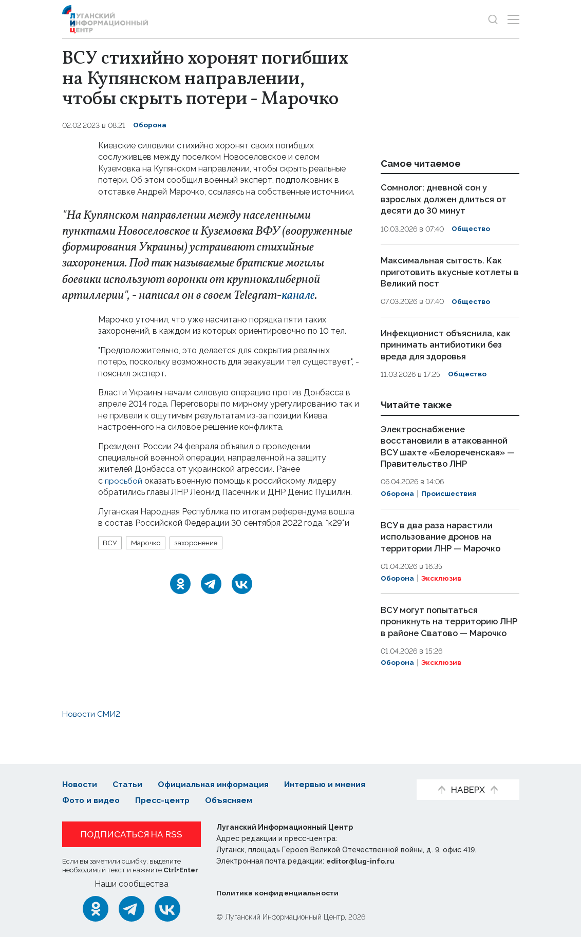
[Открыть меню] (513, 19)
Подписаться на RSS (131, 834)
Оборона (149, 125)
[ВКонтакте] (242, 583)
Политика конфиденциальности (278, 893)
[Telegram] (211, 583)
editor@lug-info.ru (361, 861)
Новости (80, 785)
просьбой (124, 481)
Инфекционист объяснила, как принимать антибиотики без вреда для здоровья (447, 343)
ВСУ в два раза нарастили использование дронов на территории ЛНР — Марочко (443, 545)
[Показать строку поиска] (493, 19)
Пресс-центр (165, 800)
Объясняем (233, 800)
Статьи (129, 785)
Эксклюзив (441, 587)
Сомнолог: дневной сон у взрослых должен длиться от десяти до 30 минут (446, 198)
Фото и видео (91, 800)
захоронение (199, 543)
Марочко (147, 543)
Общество (471, 228)
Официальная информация (216, 785)
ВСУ (110, 543)
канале (299, 295)
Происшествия (449, 503)
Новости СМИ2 (92, 733)
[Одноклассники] (180, 583)
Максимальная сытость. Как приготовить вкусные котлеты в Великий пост (448, 271)
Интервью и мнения (332, 785)
